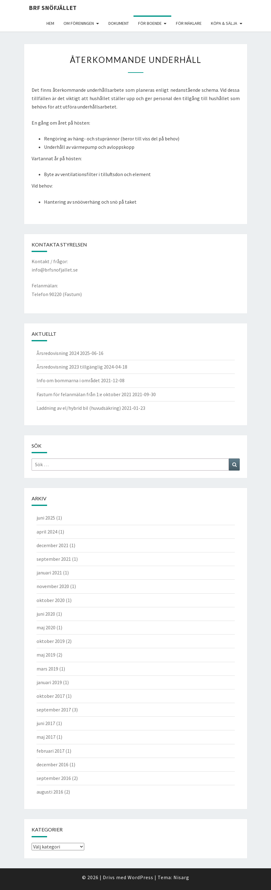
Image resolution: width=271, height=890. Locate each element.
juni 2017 (46, 723)
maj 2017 (46, 737)
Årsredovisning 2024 (58, 353)
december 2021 (52, 545)
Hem (50, 23)
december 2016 (52, 764)
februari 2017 (50, 751)
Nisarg (181, 877)
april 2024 (47, 532)
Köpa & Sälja (224, 23)
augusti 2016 (50, 792)
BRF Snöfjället (52, 7)
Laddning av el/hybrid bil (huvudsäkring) (79, 408)
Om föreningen (78, 23)
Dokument (118, 23)
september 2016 (54, 778)
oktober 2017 (51, 696)
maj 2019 (46, 655)
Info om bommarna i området (68, 380)
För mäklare (189, 23)
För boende (150, 23)
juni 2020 (46, 614)
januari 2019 (49, 682)
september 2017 (54, 709)
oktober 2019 (51, 641)
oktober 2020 (51, 600)
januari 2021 (49, 572)
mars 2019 (47, 669)
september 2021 (54, 559)
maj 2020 (46, 627)
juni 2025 (46, 518)
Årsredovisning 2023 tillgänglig (70, 367)
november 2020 (53, 586)
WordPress (140, 877)
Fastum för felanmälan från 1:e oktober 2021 (84, 394)
